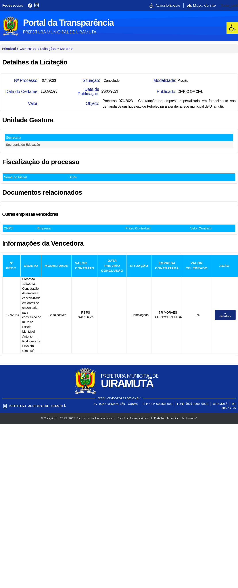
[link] (232, 28)
